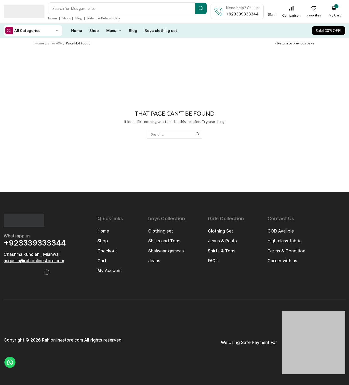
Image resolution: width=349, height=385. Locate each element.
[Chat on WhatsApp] (9, 362)
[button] (273, 13)
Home (39, 43)
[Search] (201, 8)
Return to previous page (295, 43)
